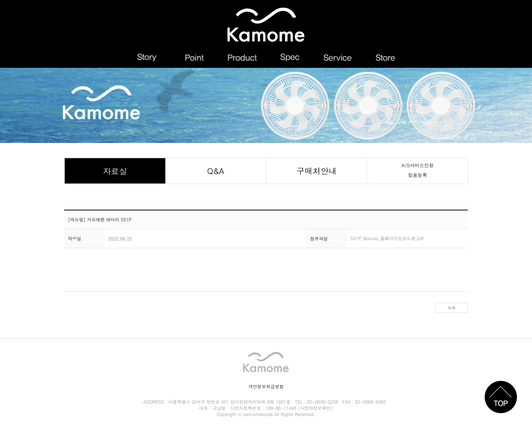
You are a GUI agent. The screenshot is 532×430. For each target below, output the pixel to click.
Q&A (216, 170)
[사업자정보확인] (315, 408)
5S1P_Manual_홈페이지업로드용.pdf (387, 236)
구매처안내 (316, 170)
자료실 (115, 171)
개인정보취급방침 (266, 386)
